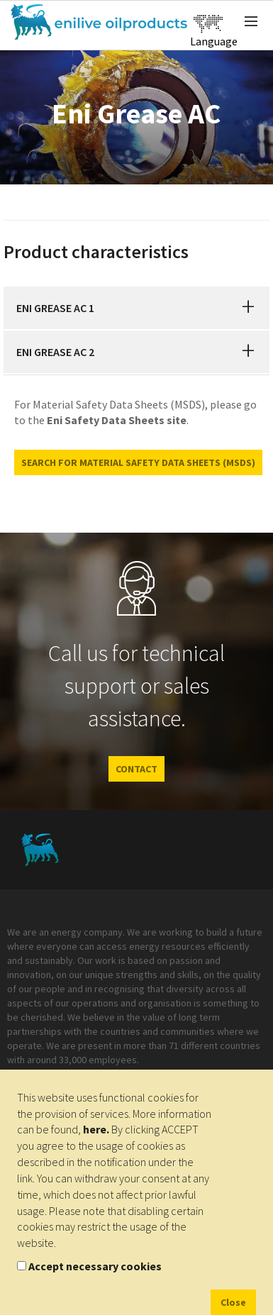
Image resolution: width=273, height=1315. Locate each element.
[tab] (136, 308)
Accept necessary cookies (95, 1266)
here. (96, 1129)
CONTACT (136, 768)
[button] (248, 307)
